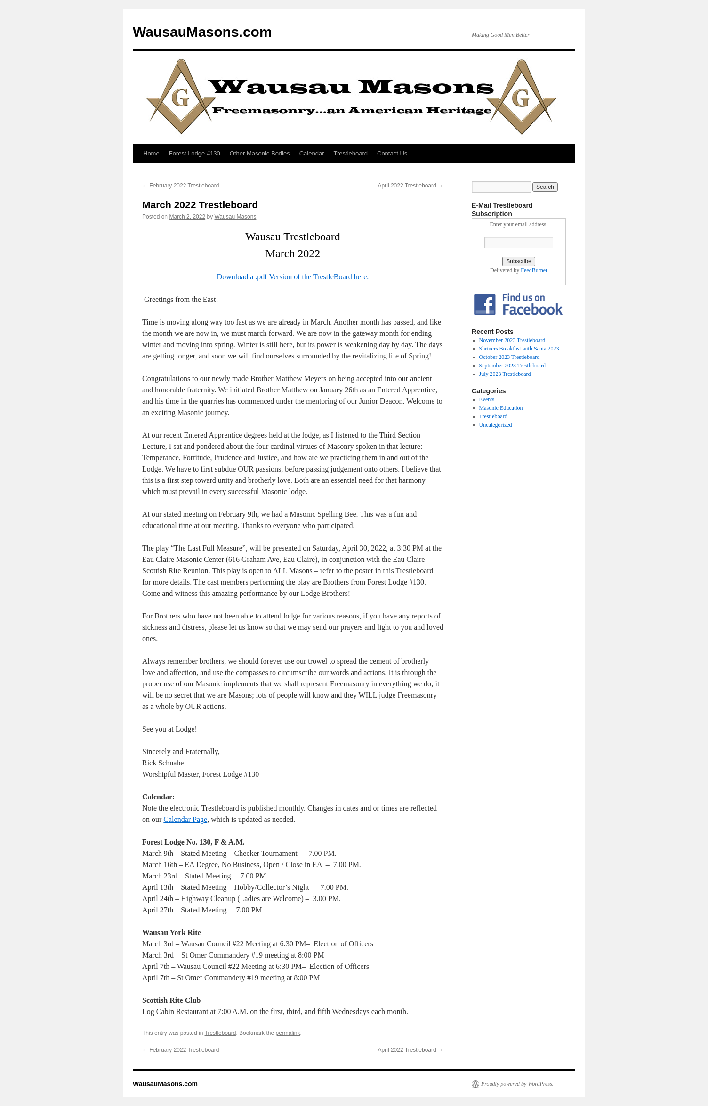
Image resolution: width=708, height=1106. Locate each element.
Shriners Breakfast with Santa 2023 (519, 348)
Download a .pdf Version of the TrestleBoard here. (293, 277)
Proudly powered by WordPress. (517, 1084)
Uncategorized (495, 425)
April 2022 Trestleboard (410, 185)
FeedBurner (534, 270)
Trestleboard (351, 153)
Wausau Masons (235, 216)
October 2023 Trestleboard (509, 357)
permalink (287, 1033)
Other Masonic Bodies (260, 153)
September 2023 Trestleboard (512, 365)
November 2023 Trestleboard (512, 340)
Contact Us (392, 153)
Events (487, 399)
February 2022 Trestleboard (180, 185)
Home (151, 153)
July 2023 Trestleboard (505, 374)
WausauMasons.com (202, 32)
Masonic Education (501, 408)
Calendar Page (185, 819)
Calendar (311, 153)
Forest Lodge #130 (194, 153)
